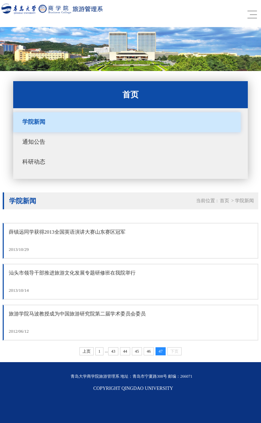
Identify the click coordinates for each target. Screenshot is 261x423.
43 (113, 351)
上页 (86, 351)
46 (149, 351)
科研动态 (33, 162)
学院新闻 (33, 122)
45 (137, 351)
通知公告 (33, 142)
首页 (224, 200)
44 (125, 351)
